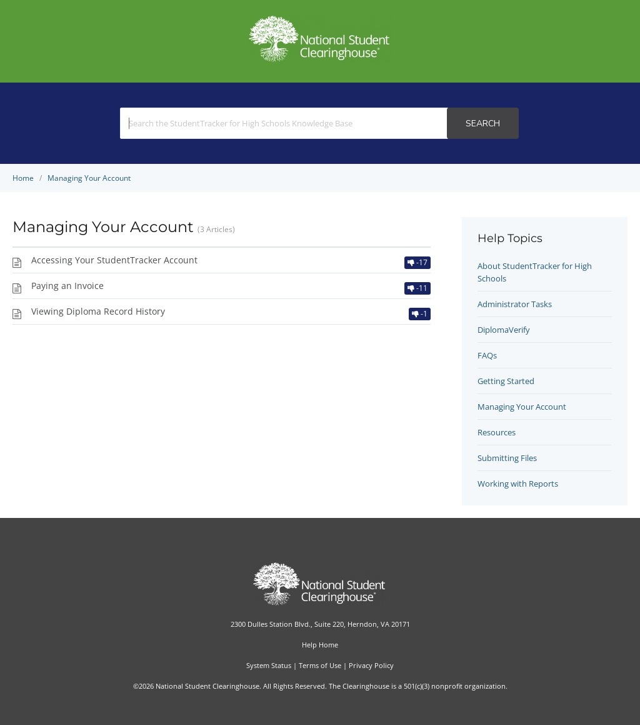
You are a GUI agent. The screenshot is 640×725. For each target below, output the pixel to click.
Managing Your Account (522, 406)
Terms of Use (320, 665)
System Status (268, 665)
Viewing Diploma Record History (98, 311)
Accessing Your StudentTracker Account (114, 260)
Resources (497, 432)
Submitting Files (507, 458)
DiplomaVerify (504, 329)
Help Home (320, 644)
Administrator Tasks (515, 304)
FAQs (487, 355)
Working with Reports (518, 483)
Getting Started (506, 381)
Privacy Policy (371, 665)
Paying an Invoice (67, 286)
